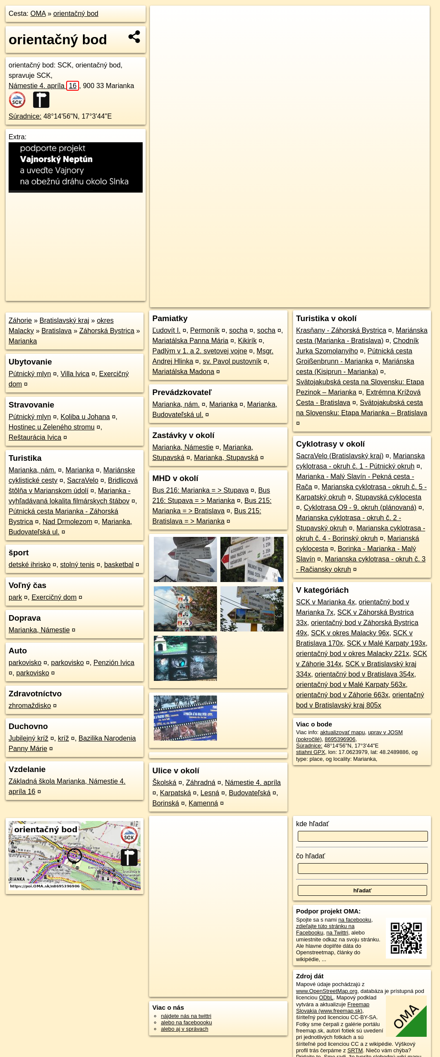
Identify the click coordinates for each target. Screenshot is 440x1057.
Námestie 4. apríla (44, 86)
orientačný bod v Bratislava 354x (364, 674)
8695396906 (340, 739)
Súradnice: (25, 116)
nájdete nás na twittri (186, 1016)
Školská (164, 782)
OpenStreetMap (281, 300)
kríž (63, 738)
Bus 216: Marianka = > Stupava (200, 490)
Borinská (165, 803)
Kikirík (247, 340)
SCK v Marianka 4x (325, 602)
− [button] (165, 33)
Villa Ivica (75, 373)
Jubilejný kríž (28, 738)
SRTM (355, 1050)
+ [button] (165, 20)
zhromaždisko (30, 705)
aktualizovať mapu (342, 732)
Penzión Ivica (113, 662)
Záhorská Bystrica (106, 330)
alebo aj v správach (184, 1029)
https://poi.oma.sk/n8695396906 (391, 300)
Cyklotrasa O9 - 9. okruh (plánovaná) (360, 507)
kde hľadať (312, 823)
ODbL (326, 997)
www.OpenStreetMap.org (327, 991)
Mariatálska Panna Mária (190, 340)
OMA (38, 13)
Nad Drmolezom (67, 521)
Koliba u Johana (85, 416)
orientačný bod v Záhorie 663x (342, 695)
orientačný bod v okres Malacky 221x (352, 653)
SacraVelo (82, 480)
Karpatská (175, 793)
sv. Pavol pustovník (232, 361)
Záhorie (20, 320)
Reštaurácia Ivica (35, 437)
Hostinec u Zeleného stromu (52, 427)
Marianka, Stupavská (226, 457)
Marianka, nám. (32, 470)
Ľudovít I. (166, 330)
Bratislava (56, 330)
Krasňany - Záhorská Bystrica (341, 330)
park (15, 597)
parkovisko (25, 662)
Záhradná (201, 782)
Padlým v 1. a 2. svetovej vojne (199, 351)
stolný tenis (77, 564)
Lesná (210, 793)
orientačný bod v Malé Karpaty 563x (351, 684)
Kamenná (203, 803)
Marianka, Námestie (39, 630)
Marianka (23, 341)
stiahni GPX (310, 752)
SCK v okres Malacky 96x (350, 633)
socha (238, 330)
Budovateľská (249, 793)
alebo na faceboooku (186, 1022)
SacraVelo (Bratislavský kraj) (340, 456)
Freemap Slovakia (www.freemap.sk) (333, 1007)
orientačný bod (75, 13)
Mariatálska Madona (183, 371)
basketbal (119, 564)
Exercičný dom (53, 597)
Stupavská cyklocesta (388, 497)
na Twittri (337, 932)
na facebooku (354, 919)
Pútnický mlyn (30, 373)
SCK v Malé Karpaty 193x (386, 643)
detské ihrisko (30, 564)
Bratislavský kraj (64, 320)
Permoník (205, 330)
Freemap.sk (325, 300)
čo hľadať (310, 856)
